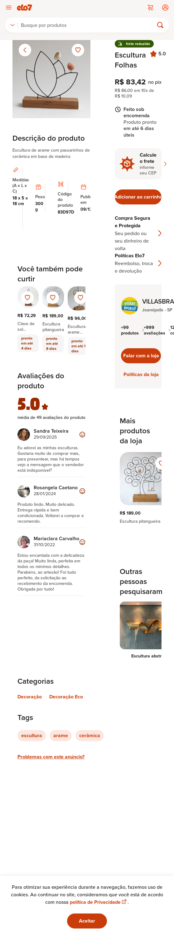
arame (60, 735)
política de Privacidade (99, 902)
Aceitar (87, 920)
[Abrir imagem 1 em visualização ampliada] (51, 79)
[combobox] (12, 25)
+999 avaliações (157, 330)
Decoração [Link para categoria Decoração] (29, 696)
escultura (31, 735)
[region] (138, 488)
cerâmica (89, 735)
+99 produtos (132, 330)
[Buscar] (88, 25)
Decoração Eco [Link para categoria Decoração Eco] (66, 696)
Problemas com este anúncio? (51, 756)
